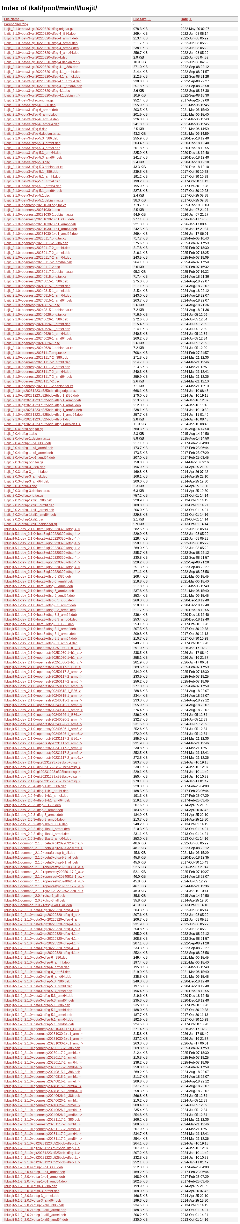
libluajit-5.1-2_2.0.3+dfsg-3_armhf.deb (31, 1191)
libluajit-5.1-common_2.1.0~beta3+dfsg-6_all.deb (39, 852)
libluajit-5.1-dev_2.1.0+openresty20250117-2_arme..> (43, 676)
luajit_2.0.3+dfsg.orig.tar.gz (23, 462)
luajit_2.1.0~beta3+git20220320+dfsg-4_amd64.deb (41, 52)
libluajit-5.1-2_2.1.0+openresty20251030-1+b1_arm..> (43, 1033)
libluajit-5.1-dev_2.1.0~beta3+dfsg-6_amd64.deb (39, 595)
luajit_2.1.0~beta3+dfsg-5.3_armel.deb (32, 148)
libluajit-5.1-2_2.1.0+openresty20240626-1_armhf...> (42, 1100)
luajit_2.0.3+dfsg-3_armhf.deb (26, 471)
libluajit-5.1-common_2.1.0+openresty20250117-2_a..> (44, 872)
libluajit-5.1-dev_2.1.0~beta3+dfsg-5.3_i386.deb (39, 600)
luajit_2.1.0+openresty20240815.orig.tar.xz (35, 276)
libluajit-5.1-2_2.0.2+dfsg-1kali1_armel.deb (35, 1215)
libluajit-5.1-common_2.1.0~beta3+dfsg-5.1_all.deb (41, 862)
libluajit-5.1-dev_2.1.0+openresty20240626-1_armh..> (43, 719)
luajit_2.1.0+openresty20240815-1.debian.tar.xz (38, 310)
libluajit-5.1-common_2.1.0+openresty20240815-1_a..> (44, 876)
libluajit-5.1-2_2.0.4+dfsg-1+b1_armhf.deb (34, 1172)
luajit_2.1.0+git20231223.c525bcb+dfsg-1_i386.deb (41, 395)
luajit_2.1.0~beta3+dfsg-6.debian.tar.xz (32, 133)
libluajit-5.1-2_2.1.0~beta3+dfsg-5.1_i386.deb (37, 1005)
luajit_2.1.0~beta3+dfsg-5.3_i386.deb (31, 138)
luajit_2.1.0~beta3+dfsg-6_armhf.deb (31, 110)
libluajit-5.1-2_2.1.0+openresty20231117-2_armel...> (42, 1129)
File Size (140, 19)
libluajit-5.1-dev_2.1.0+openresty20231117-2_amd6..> (43, 757)
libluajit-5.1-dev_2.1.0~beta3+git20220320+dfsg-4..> (42, 529)
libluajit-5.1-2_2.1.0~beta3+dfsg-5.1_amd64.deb (39, 1024)
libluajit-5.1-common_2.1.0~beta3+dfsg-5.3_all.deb (41, 857)
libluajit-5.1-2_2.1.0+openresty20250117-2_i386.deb (42, 1048)
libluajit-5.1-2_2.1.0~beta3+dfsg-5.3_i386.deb (37, 981)
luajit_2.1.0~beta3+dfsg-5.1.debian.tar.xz (33, 200)
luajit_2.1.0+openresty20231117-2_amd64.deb (38, 376)
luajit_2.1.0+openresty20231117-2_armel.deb (37, 367)
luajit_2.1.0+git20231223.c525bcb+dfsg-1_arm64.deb (43, 410)
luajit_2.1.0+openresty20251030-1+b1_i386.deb (39, 219)
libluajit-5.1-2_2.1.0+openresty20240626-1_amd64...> (43, 1115)
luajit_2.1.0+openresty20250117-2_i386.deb (36, 243)
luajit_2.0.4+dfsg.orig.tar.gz (23, 429)
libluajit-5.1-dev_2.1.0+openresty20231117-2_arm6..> (43, 752)
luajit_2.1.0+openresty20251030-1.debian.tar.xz (38, 214)
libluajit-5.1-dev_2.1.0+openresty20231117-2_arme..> (43, 748)
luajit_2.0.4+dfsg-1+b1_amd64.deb (29, 457)
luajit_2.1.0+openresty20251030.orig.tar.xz (35, 205)
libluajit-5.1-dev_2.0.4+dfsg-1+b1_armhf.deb (36, 791)
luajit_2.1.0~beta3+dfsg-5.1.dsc (27, 195)
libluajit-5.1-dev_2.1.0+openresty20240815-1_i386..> (42, 691)
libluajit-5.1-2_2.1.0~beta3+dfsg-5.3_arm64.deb (38, 995)
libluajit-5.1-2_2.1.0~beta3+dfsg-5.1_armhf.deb (38, 1010)
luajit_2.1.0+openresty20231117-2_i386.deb (36, 357)
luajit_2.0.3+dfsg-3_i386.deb (24, 467)
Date (184, 19)
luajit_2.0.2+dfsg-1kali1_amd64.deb (30, 514)
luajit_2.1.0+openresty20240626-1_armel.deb (37, 329)
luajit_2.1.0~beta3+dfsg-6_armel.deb (31, 114)
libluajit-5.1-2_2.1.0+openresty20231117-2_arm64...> (42, 1133)
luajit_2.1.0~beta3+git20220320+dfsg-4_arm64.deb (41, 48)
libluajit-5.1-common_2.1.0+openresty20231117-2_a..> (44, 886)
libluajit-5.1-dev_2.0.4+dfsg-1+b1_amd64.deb (37, 800)
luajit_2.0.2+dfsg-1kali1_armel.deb (29, 510)
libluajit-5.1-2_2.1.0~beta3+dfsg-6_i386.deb (35, 957)
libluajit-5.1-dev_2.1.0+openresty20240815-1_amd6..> (43, 710)
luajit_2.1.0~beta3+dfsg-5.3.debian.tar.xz (33, 167)
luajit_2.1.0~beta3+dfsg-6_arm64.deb (31, 119)
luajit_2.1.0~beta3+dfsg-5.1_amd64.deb (33, 190)
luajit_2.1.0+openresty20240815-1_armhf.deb (37, 286)
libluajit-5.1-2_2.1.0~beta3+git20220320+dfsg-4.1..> (41, 933)
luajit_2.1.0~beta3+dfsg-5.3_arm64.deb (32, 152)
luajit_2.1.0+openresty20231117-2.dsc (32, 381)
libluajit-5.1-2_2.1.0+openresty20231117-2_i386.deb (42, 1119)
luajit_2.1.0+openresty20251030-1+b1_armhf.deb (40, 224)
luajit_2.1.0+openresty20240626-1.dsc (32, 343)
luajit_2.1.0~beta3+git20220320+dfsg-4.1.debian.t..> (42, 95)
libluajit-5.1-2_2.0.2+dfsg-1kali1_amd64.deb (36, 1219)
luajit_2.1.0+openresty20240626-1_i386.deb (36, 319)
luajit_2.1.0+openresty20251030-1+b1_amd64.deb (41, 233)
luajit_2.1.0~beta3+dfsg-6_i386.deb (30, 105)
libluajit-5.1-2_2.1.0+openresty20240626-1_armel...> (42, 1105)
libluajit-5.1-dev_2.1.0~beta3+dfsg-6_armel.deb (38, 586)
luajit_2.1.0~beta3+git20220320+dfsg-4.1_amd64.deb (43, 86)
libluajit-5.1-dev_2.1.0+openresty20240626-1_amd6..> (43, 734)
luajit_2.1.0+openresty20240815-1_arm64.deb (37, 295)
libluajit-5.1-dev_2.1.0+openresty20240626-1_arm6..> (43, 729)
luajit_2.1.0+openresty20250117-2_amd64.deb (38, 262)
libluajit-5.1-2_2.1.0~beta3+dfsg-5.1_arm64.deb (38, 1019)
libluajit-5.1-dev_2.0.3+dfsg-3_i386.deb (32, 805)
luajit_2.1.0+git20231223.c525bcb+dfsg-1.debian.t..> (42, 424)
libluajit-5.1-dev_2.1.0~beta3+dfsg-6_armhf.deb (38, 581)
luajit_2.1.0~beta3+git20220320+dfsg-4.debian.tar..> (42, 62)
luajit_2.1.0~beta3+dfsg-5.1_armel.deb (32, 181)
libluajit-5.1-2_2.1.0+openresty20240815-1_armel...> (42, 1081)
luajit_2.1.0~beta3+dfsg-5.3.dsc (27, 162)
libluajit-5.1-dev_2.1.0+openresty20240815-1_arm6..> (43, 705)
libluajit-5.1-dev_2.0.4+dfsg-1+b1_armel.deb (36, 795)
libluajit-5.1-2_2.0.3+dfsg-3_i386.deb (30, 1186)
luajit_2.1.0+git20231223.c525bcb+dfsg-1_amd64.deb (43, 414)
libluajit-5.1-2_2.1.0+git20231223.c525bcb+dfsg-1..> (42, 1143)
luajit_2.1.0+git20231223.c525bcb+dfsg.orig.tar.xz (40, 391)
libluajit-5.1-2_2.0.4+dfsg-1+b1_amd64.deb (35, 1181)
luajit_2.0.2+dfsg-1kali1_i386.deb (28, 500)
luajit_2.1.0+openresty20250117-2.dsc (32, 267)
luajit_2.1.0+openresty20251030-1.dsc (32, 210)
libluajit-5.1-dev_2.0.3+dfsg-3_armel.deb (33, 814)
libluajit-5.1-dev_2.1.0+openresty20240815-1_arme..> (43, 700)
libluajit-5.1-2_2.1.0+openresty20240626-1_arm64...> (42, 1110)
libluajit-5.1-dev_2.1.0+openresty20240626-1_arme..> (43, 724)
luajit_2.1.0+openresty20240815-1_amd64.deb (38, 300)
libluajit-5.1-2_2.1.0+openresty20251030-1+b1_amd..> (43, 1043)
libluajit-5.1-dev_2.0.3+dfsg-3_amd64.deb (34, 819)
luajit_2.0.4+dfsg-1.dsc (20, 433)
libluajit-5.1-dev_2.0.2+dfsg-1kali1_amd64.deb (37, 838)
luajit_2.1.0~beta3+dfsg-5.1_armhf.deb (32, 176)
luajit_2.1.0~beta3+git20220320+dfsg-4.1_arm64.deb (42, 81)
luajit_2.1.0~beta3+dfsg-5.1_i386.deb (31, 171)
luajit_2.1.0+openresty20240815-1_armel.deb (37, 290)
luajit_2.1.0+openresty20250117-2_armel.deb (37, 252)
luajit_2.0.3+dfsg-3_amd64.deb (26, 481)
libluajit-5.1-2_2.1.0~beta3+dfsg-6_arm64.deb (37, 972)
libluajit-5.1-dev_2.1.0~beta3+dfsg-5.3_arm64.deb (40, 614)
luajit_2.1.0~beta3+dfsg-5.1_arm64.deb (32, 186)
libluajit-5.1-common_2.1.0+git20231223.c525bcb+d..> (43, 891)
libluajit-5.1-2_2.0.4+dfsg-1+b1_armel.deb (34, 1176)
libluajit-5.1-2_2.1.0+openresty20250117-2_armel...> (42, 1057)
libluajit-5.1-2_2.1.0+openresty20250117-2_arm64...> (42, 1062)
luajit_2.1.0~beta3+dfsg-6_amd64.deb (31, 124)
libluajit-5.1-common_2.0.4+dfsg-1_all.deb (34, 895)
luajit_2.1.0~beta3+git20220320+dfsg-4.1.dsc (37, 90)
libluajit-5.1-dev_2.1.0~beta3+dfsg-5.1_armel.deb (40, 634)
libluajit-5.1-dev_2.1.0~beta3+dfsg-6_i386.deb (37, 576)
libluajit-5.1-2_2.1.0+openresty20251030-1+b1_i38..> (42, 1029)
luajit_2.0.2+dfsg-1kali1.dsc (24, 519)
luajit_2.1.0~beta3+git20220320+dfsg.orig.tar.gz (39, 29)
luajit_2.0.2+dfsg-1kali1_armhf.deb (29, 505)
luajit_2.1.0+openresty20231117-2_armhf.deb (37, 362)
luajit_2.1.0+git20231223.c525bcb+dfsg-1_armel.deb (42, 405)
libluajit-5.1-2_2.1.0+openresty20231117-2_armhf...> (42, 1124)
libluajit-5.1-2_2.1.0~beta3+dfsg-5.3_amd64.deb (39, 1000)
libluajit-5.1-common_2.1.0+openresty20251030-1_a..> (44, 867)
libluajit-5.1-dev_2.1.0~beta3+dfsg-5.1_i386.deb (39, 624)
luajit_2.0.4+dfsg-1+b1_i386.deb (27, 443)
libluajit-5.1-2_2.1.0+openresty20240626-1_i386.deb (42, 1095)
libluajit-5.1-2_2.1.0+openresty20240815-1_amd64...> (43, 1091)
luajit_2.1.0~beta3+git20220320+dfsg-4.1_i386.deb (41, 67)
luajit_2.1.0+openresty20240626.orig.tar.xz (35, 314)
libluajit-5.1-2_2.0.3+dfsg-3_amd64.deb (32, 1200)
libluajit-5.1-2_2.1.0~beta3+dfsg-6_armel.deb (36, 967)
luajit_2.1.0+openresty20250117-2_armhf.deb (37, 248)
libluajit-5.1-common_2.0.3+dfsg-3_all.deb (34, 900)
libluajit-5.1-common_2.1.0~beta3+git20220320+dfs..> (43, 843)
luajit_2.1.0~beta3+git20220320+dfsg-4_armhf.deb (41, 38)
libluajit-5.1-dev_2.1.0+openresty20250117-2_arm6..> (43, 681)
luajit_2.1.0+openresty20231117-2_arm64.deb (37, 371)
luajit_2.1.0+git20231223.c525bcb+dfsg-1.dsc (37, 419)
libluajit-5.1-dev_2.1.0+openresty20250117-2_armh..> (43, 672)
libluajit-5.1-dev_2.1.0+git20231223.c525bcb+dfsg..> (42, 762)
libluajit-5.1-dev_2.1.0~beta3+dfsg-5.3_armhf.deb (40, 605)
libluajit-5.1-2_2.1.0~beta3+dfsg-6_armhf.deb (37, 962)
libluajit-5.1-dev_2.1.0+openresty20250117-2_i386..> (42, 667)
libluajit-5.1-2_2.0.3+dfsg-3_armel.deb (31, 1196)
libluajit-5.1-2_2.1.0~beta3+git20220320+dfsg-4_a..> (42, 915)
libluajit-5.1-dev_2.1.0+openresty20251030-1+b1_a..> (43, 652)
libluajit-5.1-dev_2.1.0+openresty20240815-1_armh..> (43, 695)
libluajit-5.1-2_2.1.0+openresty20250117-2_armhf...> (42, 1053)
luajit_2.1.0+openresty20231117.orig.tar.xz (35, 353)
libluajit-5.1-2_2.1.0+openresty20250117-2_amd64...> (43, 1067)
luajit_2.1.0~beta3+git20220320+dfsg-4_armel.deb (41, 43)
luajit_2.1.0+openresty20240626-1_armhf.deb (37, 324)
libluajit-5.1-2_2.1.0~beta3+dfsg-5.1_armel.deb (38, 1015)
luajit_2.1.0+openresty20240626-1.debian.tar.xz (38, 348)
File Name (12, 19)
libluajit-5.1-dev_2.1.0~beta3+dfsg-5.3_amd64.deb (41, 619)
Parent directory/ (16, 24)
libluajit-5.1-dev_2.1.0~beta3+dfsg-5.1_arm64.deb (40, 638)
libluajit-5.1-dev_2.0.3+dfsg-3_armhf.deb (33, 810)
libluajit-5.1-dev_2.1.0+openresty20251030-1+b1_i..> (42, 648)
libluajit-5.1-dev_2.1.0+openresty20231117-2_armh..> (43, 743)
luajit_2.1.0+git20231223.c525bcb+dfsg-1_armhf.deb (42, 400)
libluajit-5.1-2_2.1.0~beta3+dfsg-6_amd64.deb (37, 976)
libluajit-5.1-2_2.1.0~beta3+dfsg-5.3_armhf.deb (38, 986)
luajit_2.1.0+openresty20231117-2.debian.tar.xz (38, 386)
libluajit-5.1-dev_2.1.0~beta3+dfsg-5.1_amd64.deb (41, 643)
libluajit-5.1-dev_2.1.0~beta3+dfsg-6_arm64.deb (39, 591)
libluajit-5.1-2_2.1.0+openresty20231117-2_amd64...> (43, 1138)
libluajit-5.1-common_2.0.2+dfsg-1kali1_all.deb (38, 905)
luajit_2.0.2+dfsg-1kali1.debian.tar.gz (30, 524)
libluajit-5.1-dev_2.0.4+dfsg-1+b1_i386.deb (35, 786)
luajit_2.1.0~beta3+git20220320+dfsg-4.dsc (35, 57)
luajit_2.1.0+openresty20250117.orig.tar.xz (35, 238)
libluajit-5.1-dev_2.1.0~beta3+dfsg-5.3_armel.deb (40, 610)
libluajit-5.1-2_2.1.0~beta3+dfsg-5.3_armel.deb (38, 991)
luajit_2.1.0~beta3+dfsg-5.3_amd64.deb (33, 157)
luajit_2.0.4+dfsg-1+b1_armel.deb (28, 453)
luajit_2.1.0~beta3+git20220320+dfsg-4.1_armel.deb (42, 76)
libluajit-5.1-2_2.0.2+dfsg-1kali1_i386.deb (34, 1205)
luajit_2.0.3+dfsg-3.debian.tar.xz (27, 491)
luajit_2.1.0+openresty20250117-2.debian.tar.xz (38, 271)
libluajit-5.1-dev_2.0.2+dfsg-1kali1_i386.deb (35, 824)
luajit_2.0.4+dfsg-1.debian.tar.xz (27, 438)
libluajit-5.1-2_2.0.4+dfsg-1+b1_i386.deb (33, 1167)
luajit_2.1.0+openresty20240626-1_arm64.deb (37, 333)
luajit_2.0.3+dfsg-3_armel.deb (25, 476)
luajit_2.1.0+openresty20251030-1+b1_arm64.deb (40, 229)
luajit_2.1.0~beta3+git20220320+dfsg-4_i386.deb (39, 33)
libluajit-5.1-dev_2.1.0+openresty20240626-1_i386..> (42, 714)
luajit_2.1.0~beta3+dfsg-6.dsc (25, 129)
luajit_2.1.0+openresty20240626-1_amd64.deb (38, 338)
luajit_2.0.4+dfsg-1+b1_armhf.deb (28, 448)
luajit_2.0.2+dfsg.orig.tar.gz (23, 495)
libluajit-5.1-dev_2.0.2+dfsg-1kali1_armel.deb (37, 834)
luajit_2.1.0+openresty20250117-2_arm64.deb (37, 257)
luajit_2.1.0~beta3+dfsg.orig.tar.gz (28, 100)
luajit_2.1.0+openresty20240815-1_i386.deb (36, 281)
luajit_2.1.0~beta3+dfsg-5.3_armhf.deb (32, 143)
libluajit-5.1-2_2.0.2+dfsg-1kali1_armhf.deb (35, 1210)
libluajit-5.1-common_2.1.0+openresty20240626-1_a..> (44, 881)
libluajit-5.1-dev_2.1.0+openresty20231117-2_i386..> (42, 738)
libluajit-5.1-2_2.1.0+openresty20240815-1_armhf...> (42, 1076)
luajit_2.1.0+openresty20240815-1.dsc (32, 305)
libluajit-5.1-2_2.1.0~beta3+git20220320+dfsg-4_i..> (41, 910)
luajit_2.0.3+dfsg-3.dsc (20, 486)
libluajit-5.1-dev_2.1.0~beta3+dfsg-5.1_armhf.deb (40, 629)
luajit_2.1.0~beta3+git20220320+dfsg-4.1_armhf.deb (42, 72)
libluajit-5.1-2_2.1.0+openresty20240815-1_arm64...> (42, 1086)
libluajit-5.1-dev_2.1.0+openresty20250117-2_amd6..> (43, 686)
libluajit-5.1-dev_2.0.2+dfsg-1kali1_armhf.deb (37, 829)
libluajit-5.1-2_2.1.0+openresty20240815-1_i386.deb (42, 1072)
